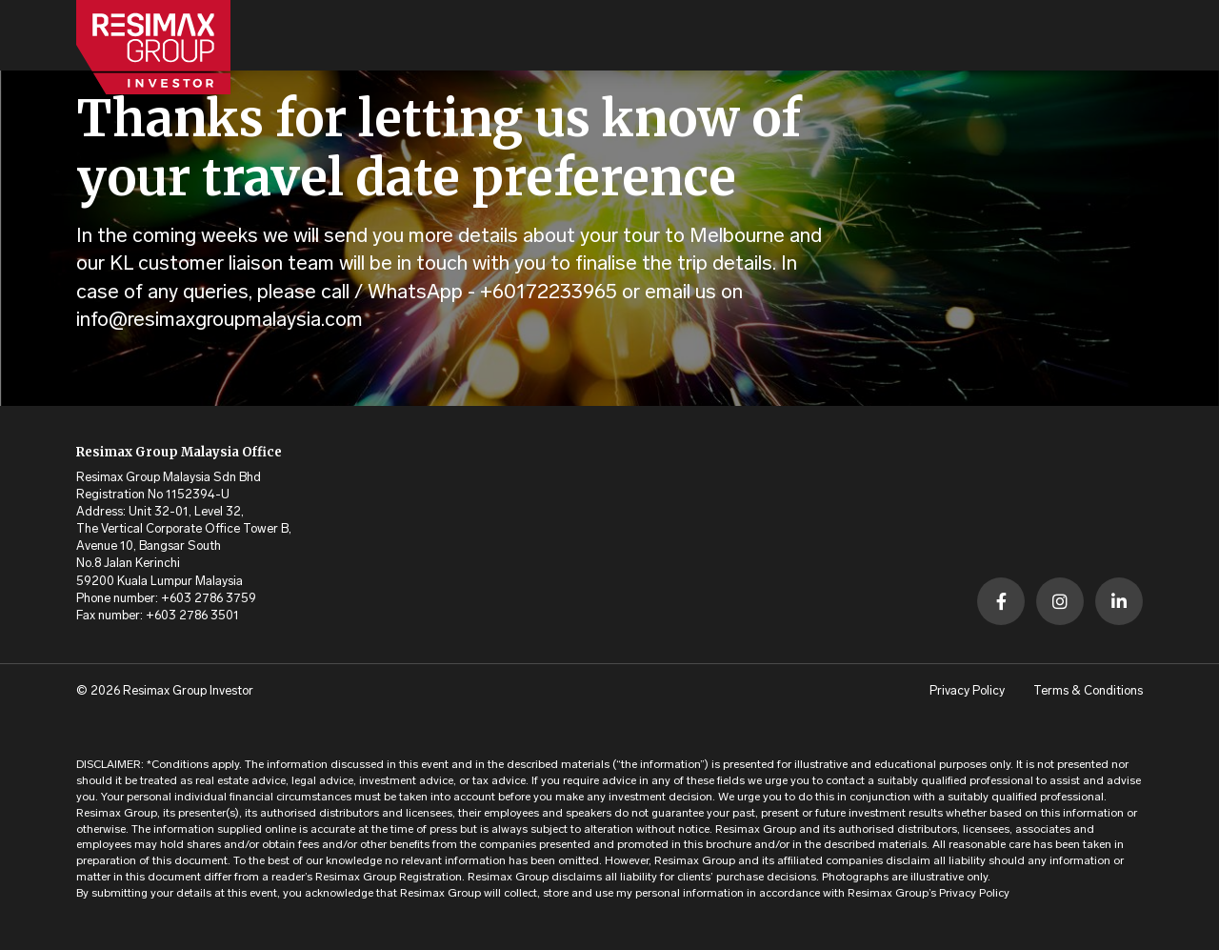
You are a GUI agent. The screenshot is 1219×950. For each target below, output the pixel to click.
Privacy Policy (967, 691)
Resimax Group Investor (188, 691)
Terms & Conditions (1088, 691)
